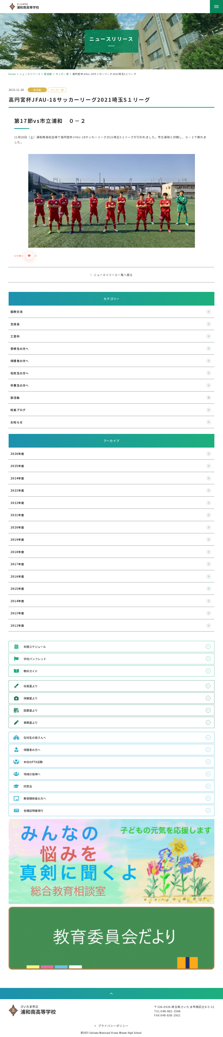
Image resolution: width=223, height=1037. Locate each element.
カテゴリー (112, 298)
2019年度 (20, 539)
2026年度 (20, 454)
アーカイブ (111, 440)
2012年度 (20, 625)
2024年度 (20, 478)
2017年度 (20, 564)
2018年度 (20, 552)
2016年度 (20, 576)
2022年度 (20, 503)
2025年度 (20, 466)
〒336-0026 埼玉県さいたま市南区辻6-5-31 (182, 1006)
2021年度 (20, 515)
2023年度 (20, 490)
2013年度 (20, 613)
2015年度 (20, 589)
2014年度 (20, 601)
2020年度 (20, 527)
